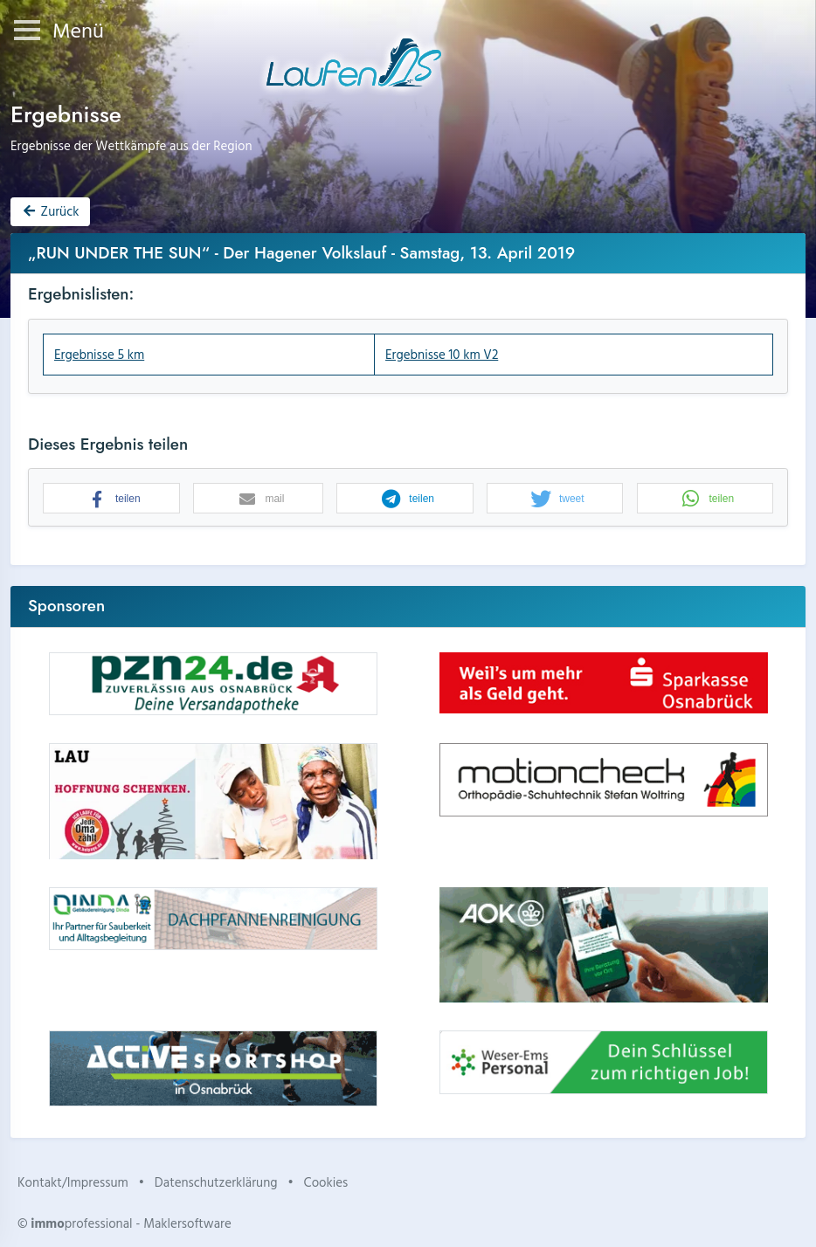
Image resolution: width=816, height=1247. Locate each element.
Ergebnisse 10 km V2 (441, 354)
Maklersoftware (187, 1223)
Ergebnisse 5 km (99, 354)
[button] (111, 499)
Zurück (50, 211)
